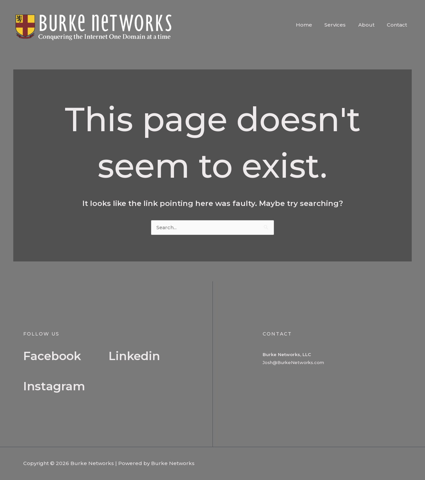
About (370, 25)
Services (341, 25)
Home (312, 25)
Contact (398, 25)
